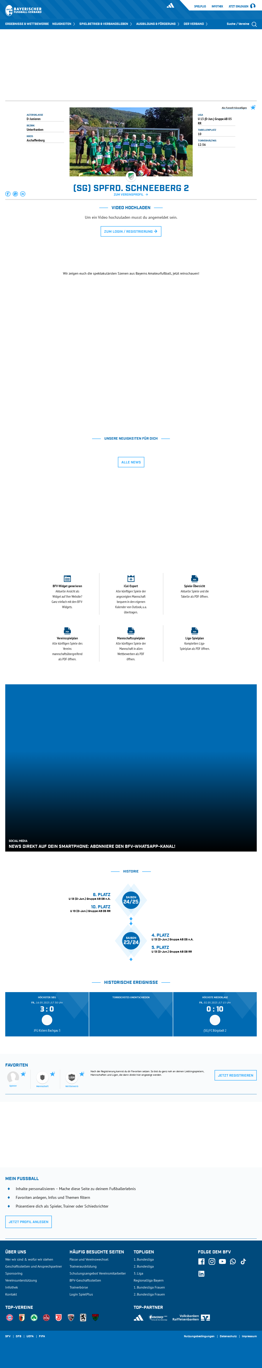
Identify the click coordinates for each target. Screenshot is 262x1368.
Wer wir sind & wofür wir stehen (29, 1259)
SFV (7, 1336)
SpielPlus (200, 6)
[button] (8, 193)
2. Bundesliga (144, 1266)
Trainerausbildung (83, 1266)
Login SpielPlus (81, 1294)
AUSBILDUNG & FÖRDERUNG (158, 24)
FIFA (42, 1336)
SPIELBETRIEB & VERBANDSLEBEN (106, 24)
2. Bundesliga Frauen (149, 1294)
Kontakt (11, 1294)
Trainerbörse (79, 1287)
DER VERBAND (196, 24)
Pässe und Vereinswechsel (89, 1259)
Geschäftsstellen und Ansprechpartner (33, 1266)
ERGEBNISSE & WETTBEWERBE (27, 24)
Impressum (249, 1336)
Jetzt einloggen (238, 6)
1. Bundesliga (144, 1259)
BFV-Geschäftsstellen (85, 1280)
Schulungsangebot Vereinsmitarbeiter (98, 1273)
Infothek (217, 6)
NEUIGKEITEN (64, 24)
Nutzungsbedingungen (199, 1336)
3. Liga (138, 1273)
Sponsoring (14, 1273)
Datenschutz (228, 1336)
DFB (18, 1336)
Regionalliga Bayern (149, 1280)
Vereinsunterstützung (21, 1280)
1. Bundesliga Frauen (149, 1287)
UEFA (30, 1336)
